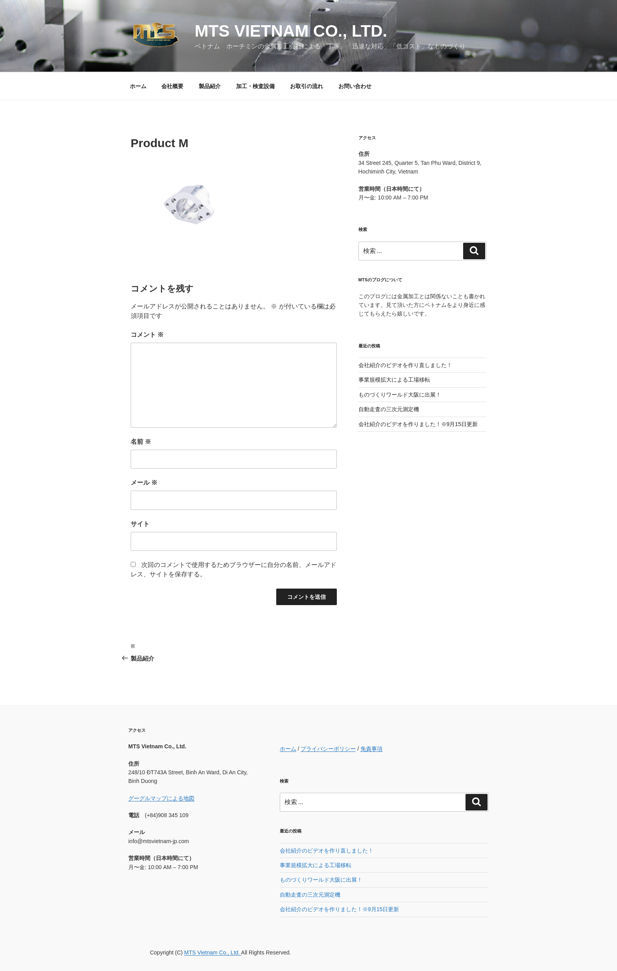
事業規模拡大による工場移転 (394, 380)
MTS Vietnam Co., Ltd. (291, 31)
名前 (141, 441)
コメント (147, 334)
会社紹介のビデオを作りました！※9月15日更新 (418, 424)
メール (144, 482)
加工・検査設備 (255, 86)
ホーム (138, 86)
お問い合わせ (354, 86)
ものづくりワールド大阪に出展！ (399, 394)
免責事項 (371, 749)
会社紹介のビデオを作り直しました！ (405, 365)
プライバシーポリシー (328, 749)
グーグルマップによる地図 (161, 798)
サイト (140, 524)
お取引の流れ (306, 86)
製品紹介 (210, 86)
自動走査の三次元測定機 (388, 409)
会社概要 (172, 86)
